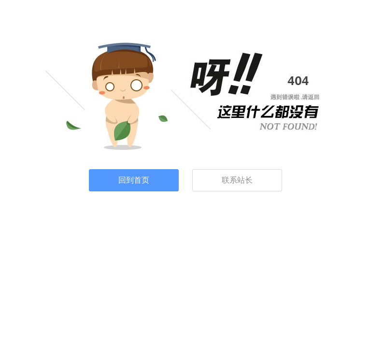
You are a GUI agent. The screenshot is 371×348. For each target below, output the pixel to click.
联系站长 (237, 180)
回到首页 (133, 180)
